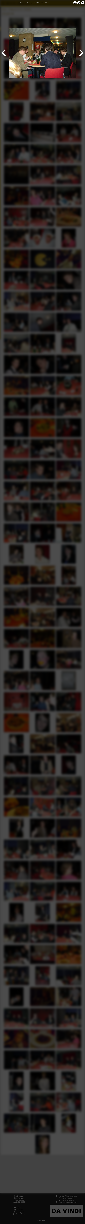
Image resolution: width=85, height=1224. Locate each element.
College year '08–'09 (33, 3)
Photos (22, 3)
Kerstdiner (45, 3)
